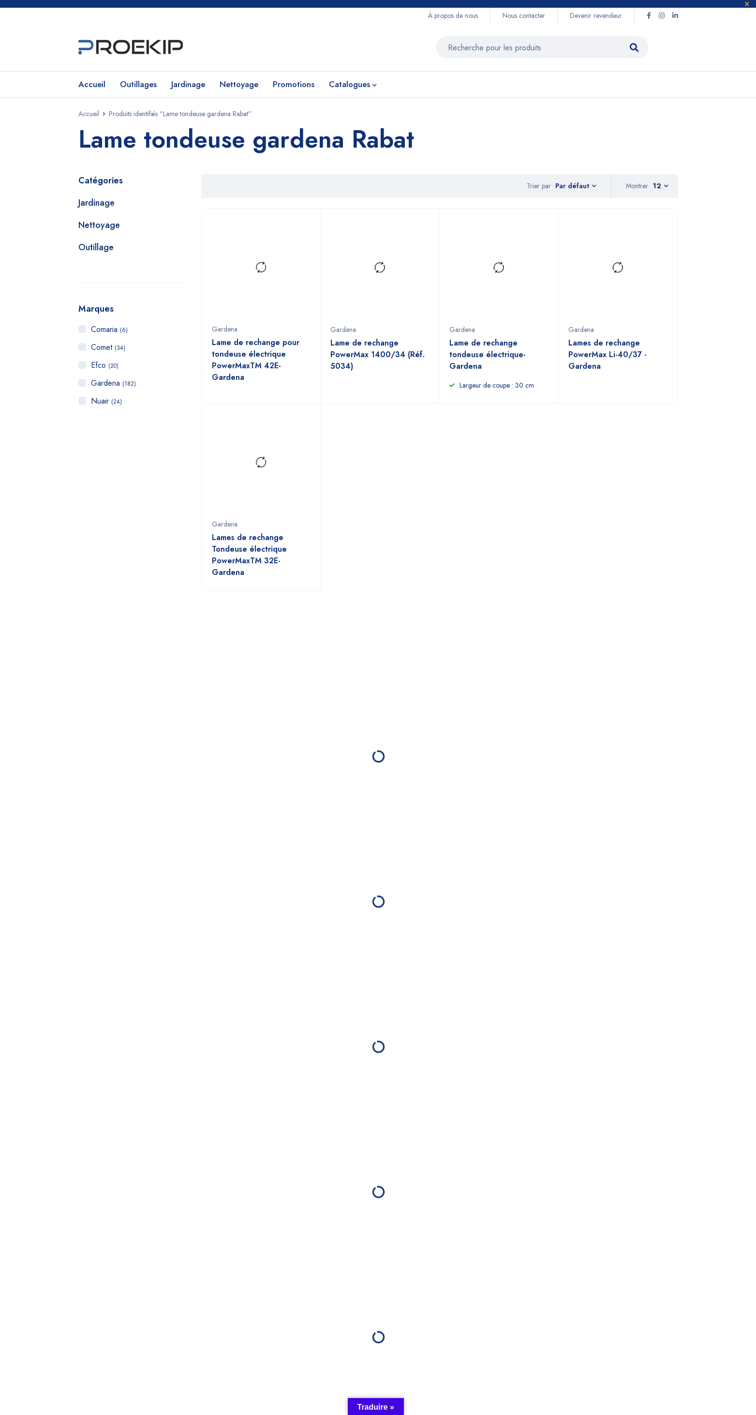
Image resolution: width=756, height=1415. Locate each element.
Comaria (109, 329)
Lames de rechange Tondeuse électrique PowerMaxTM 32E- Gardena (249, 560)
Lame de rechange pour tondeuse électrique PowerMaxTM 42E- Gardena (255, 365)
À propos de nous (453, 15)
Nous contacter (524, 15)
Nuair (106, 401)
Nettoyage (99, 225)
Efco (105, 365)
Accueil (88, 114)
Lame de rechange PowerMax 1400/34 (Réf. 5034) (377, 360)
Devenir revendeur (596, 15)
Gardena (113, 383)
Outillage (96, 247)
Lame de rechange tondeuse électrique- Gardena (487, 360)
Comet (108, 347)
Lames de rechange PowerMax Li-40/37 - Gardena (607, 360)
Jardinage (96, 203)
